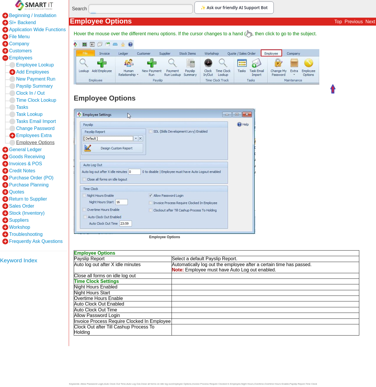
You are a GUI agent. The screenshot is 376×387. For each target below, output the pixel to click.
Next (370, 21)
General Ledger (25, 149)
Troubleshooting (26, 234)
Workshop (19, 227)
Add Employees (32, 71)
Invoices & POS (25, 163)
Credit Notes (22, 170)
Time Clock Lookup (36, 100)
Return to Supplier (28, 198)
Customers (20, 50)
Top (338, 21)
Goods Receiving (27, 156)
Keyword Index (18, 260)
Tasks (22, 107)
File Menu (19, 36)
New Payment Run (35, 78)
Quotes (16, 191)
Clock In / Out (30, 93)
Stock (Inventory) (27, 213)
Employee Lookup (35, 64)
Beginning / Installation (32, 15)
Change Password (35, 128)
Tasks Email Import (36, 121)
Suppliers (19, 220)
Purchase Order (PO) (31, 177)
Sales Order (21, 205)
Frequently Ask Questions (36, 241)
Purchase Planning (28, 184)
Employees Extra (34, 135)
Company (19, 43)
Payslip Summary (34, 86)
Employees (20, 57)
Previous (354, 21)
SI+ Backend (22, 22)
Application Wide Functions (37, 29)
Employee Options (35, 142)
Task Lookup (29, 114)
